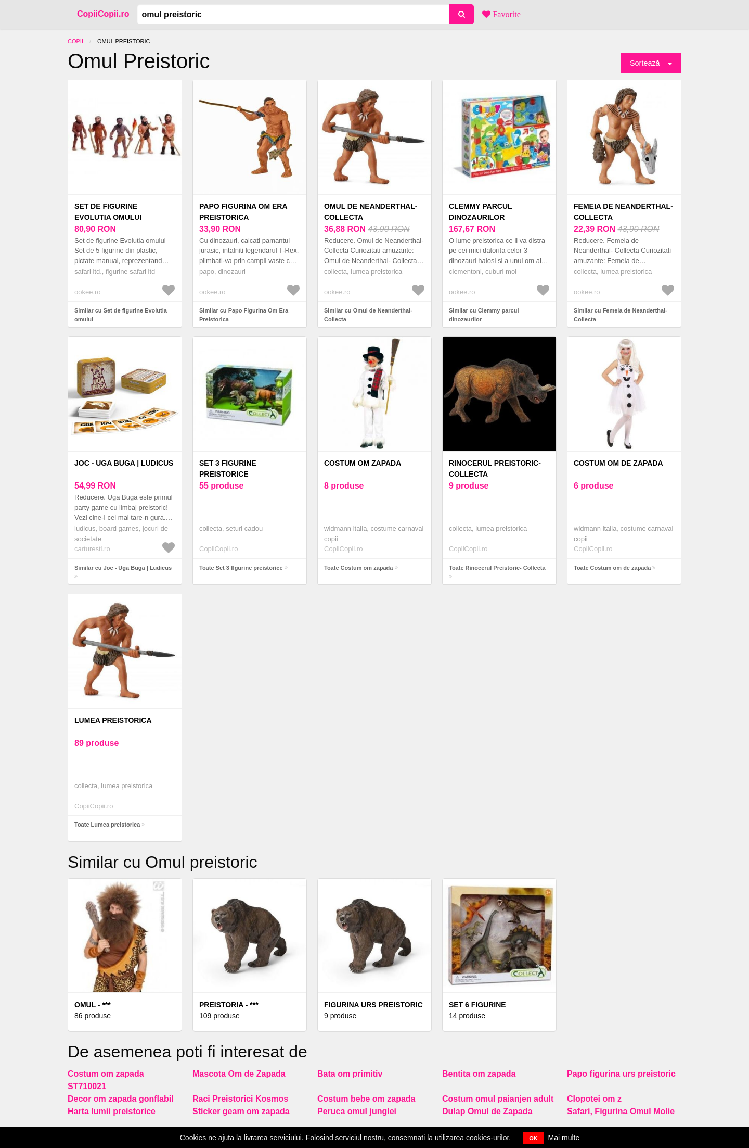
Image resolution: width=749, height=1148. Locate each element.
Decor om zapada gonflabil (121, 1098)
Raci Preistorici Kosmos (240, 1098)
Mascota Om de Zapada (239, 1073)
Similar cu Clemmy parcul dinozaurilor (484, 314)
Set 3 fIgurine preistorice (227, 468)
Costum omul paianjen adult (497, 1098)
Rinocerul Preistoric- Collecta (495, 468)
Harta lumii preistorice (112, 1111)
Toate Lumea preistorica (107, 824)
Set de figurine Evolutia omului (107, 211)
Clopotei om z (594, 1098)
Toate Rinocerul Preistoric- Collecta (497, 568)
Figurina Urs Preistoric (373, 1005)
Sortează (645, 63)
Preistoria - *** (229, 1005)
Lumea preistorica (113, 720)
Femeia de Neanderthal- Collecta (623, 211)
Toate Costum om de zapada (612, 568)
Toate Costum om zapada (358, 568)
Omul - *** (92, 1005)
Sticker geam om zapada (241, 1111)
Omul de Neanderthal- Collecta (370, 211)
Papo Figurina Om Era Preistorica (243, 211)
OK (533, 1138)
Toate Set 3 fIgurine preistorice (241, 568)
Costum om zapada (362, 463)
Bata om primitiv (349, 1073)
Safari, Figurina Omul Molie (621, 1111)
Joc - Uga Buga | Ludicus (123, 463)
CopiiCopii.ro (103, 13)
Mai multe (564, 1137)
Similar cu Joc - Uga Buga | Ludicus (123, 568)
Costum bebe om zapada (366, 1098)
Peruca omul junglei (356, 1111)
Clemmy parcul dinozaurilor (480, 211)
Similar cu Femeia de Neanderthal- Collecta (620, 314)
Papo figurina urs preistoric (621, 1073)
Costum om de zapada (618, 463)
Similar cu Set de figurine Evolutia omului (120, 314)
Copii (75, 41)
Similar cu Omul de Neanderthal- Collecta (368, 314)
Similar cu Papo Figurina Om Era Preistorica (243, 314)
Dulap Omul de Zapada (487, 1111)
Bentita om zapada (478, 1073)
